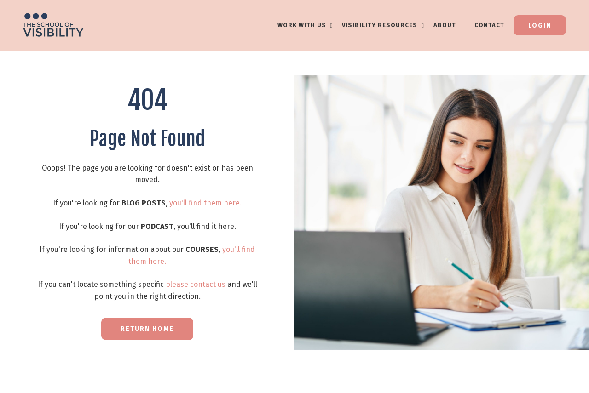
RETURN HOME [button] (147, 329)
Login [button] (539, 25)
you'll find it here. (206, 226)
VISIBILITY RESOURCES (383, 25)
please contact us (195, 284)
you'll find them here (204, 203)
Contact (489, 25)
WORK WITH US (305, 25)
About (444, 25)
